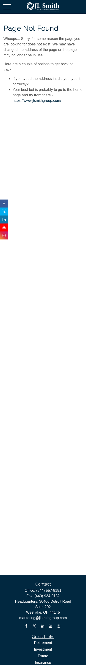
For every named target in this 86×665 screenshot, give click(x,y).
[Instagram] (59, 626)
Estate (43, 656)
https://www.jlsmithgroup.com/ (37, 101)
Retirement (43, 643)
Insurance (43, 663)
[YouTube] (50, 626)
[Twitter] (34, 626)
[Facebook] (26, 626)
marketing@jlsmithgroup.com (43, 618)
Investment (43, 649)
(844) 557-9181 (48, 590)
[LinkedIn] (42, 626)
